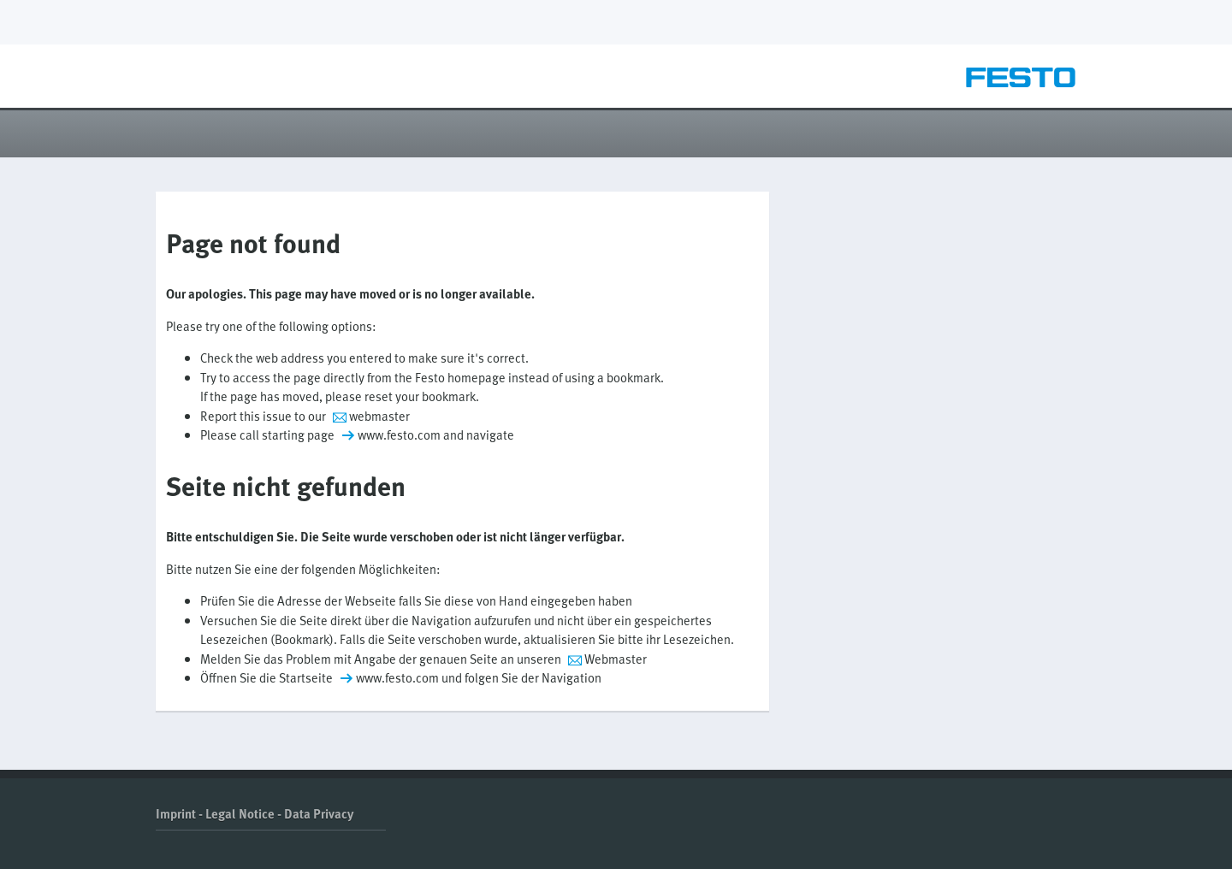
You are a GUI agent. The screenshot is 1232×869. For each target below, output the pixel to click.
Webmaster (615, 658)
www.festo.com (399, 434)
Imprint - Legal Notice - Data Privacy (254, 813)
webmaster (379, 415)
